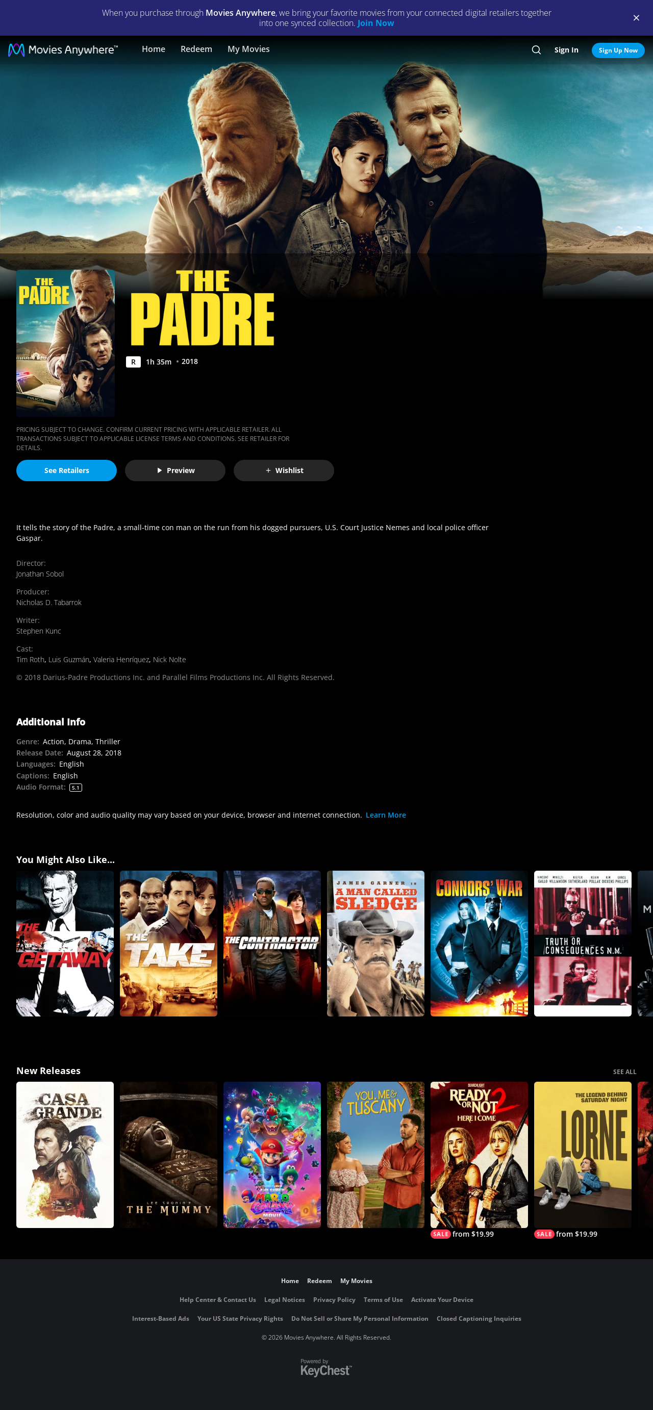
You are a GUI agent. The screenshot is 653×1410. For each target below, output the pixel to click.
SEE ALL (625, 1071)
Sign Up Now (618, 50)
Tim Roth (30, 659)
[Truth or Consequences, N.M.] (583, 944)
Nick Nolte (169, 659)
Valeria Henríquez (121, 659)
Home (153, 49)
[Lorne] (583, 1160)
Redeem (196, 49)
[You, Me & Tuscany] (375, 1155)
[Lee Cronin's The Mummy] (168, 1155)
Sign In (567, 50)
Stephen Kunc (38, 631)
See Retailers (66, 470)
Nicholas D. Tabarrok (49, 602)
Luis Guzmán (68, 659)
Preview (175, 470)
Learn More (386, 815)
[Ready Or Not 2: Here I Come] (479, 1160)
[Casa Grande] (65, 1155)
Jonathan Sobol (40, 574)
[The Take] (168, 944)
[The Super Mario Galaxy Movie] (272, 1155)
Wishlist (284, 470)
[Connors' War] (479, 944)
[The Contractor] (272, 944)
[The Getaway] (65, 944)
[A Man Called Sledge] (375, 944)
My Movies (249, 49)
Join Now (376, 23)
